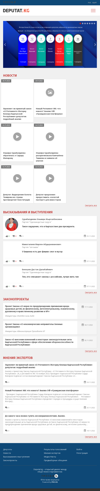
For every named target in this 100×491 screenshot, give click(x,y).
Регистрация (82, 455)
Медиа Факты (50, 459)
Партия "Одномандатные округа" (37, 224)
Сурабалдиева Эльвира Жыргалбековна (42, 221)
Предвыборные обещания (55, 463)
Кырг (94, 2)
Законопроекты (16, 302)
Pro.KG (55, 485)
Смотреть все (91, 208)
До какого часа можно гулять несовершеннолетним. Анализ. (35, 418)
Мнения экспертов (18, 360)
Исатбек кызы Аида (25, 318)
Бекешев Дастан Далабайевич (37, 272)
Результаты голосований (55, 452)
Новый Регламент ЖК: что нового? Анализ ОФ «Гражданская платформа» (42, 393)
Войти (79, 452)
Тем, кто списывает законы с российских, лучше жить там (50, 279)
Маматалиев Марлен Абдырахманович (41, 247)
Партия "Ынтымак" (30, 250)
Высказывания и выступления (28, 215)
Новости (10, 75)
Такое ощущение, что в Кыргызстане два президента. (48, 229)
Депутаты (7, 452)
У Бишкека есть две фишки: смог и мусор (42, 254)
